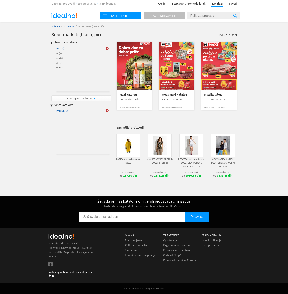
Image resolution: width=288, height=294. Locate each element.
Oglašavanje (170, 240)
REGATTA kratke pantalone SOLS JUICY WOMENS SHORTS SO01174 (191, 163)
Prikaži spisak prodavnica (79, 98)
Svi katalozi (69, 26)
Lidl (58, 62)
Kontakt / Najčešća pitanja (140, 255)
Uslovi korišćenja (211, 240)
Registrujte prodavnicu (176, 245)
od (128, 175)
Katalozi (217, 3)
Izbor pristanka (210, 245)
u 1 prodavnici (128, 172)
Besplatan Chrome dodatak (188, 3)
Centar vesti (132, 250)
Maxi (60, 48)
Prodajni (62, 110)
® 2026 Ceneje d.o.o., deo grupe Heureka (144, 288)
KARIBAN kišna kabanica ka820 (128, 161)
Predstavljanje (133, 240)
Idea (59, 58)
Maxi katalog (128, 94)
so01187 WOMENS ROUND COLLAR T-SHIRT (160, 161)
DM (58, 53)
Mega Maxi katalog (174, 94)
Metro (59, 67)
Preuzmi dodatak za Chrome (180, 260)
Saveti (233, 3)
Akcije (161, 3)
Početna (55, 26)
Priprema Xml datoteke (176, 250)
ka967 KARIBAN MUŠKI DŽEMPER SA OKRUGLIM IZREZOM (223, 163)
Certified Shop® (172, 255)
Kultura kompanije (136, 245)
